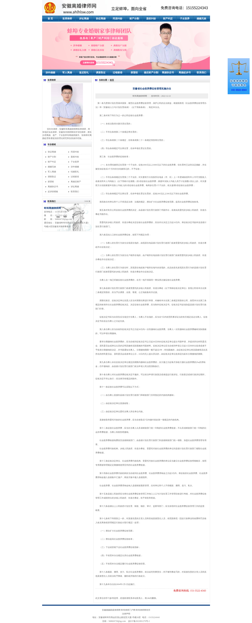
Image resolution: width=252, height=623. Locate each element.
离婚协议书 (168, 72)
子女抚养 (184, 18)
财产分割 (134, 18)
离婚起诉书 (185, 72)
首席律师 (67, 18)
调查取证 (101, 72)
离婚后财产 (76, 181)
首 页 (50, 18)
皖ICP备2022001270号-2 (138, 621)
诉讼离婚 (84, 18)
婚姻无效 (201, 18)
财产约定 (168, 18)
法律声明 (126, 614)
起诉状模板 (53, 191)
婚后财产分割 (151, 72)
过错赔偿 (117, 72)
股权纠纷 (151, 18)
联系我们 (201, 72)
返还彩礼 (84, 72)
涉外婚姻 (50, 72)
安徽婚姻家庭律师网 (111, 610)
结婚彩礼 (75, 171)
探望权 (134, 72)
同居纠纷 (117, 18)
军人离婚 (67, 72)
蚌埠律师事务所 (143, 610)
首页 (112, 80)
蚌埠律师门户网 (128, 610)
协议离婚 (101, 18)
